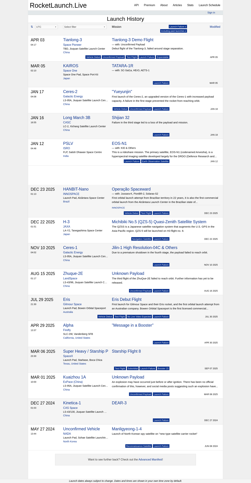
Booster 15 (163, 368)
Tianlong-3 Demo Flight (132, 40)
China (66, 52)
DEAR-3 (119, 403)
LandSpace (70, 278)
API (136, 5)
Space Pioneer (72, 44)
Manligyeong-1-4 (127, 429)
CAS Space (70, 407)
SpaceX (68, 356)
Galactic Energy (73, 96)
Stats (190, 5)
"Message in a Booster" (133, 325)
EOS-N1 (119, 143)
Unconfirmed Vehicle (81, 429)
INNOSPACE (71, 193)
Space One (70, 70)
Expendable (163, 57)
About (164, 5)
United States (82, 337)
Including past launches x (173, 31)
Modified (215, 26)
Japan (66, 78)
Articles (177, 5)
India (66, 156)
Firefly (67, 330)
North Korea (70, 441)
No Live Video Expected (139, 316)
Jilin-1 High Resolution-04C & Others (144, 247)
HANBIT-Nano (76, 189)
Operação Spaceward (131, 189)
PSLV (68, 143)
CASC (67, 122)
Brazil (66, 201)
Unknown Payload (128, 273)
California (68, 337)
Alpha (68, 325)
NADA (67, 433)
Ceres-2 (70, 91)
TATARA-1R (122, 66)
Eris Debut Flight (127, 299)
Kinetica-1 (72, 403)
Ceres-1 (70, 247)
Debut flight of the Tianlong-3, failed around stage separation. (148, 48)
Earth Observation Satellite (155, 161)
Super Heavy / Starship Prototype (93, 351)
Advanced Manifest (150, 459)
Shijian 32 (121, 117)
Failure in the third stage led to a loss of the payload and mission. (150, 122)
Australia (68, 312)
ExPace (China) (73, 381)
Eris (66, 299)
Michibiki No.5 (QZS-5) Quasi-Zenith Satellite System (159, 222)
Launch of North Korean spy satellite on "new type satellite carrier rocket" (154, 433)
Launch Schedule (209, 5)
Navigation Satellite (141, 239)
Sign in (211, 12)
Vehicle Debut (93, 57)
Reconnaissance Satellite (138, 446)
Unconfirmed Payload (113, 57)
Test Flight (132, 57)
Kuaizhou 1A (74, 377)
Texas (66, 363)
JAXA (66, 226)
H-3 (66, 222)
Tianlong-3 (72, 40)
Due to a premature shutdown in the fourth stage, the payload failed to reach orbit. (160, 252)
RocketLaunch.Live (58, 5)
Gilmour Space (72, 304)
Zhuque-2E (73, 273)
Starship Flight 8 (126, 351)
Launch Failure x (178, 26)
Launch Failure (146, 57)
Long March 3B (76, 117)
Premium (149, 5)
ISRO (66, 148)
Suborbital (133, 368)
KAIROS (70, 66)
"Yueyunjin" (122, 91)
